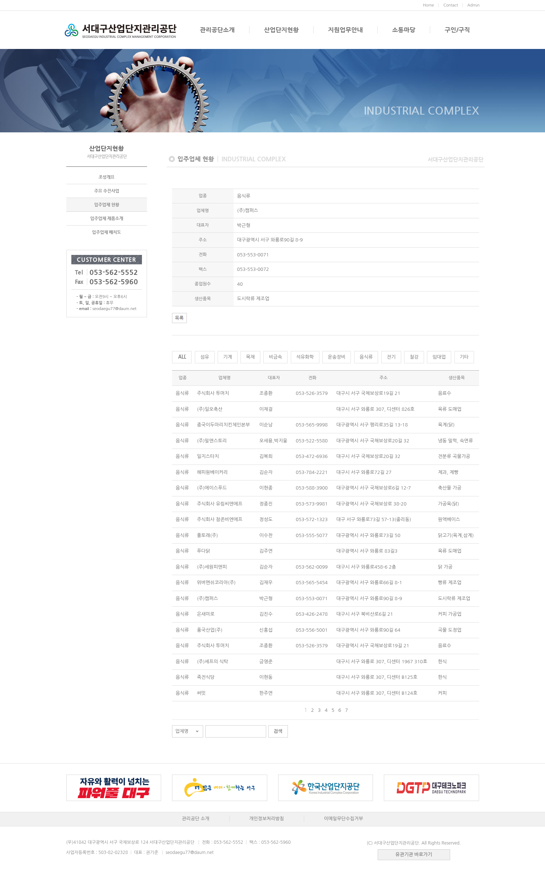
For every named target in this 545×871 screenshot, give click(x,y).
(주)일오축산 (210, 409)
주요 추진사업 (106, 190)
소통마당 (403, 29)
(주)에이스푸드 (212, 488)
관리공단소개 (217, 29)
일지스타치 (208, 456)
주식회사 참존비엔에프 (220, 519)
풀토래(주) (207, 535)
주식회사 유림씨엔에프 (220, 503)
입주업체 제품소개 (106, 218)
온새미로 (206, 614)
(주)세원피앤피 (212, 567)
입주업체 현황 (106, 204)
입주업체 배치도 (106, 232)
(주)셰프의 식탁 (212, 661)
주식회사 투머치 (213, 393)
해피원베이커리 (212, 472)
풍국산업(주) (210, 630)
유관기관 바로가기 (413, 854)
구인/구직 (457, 29)
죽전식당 (206, 677)
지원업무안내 (345, 29)
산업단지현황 (281, 29)
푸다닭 (203, 551)
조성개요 (106, 176)
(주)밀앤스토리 (212, 440)
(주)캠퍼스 (207, 598)
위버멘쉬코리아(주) (216, 582)
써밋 (201, 693)
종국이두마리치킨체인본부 (223, 424)
